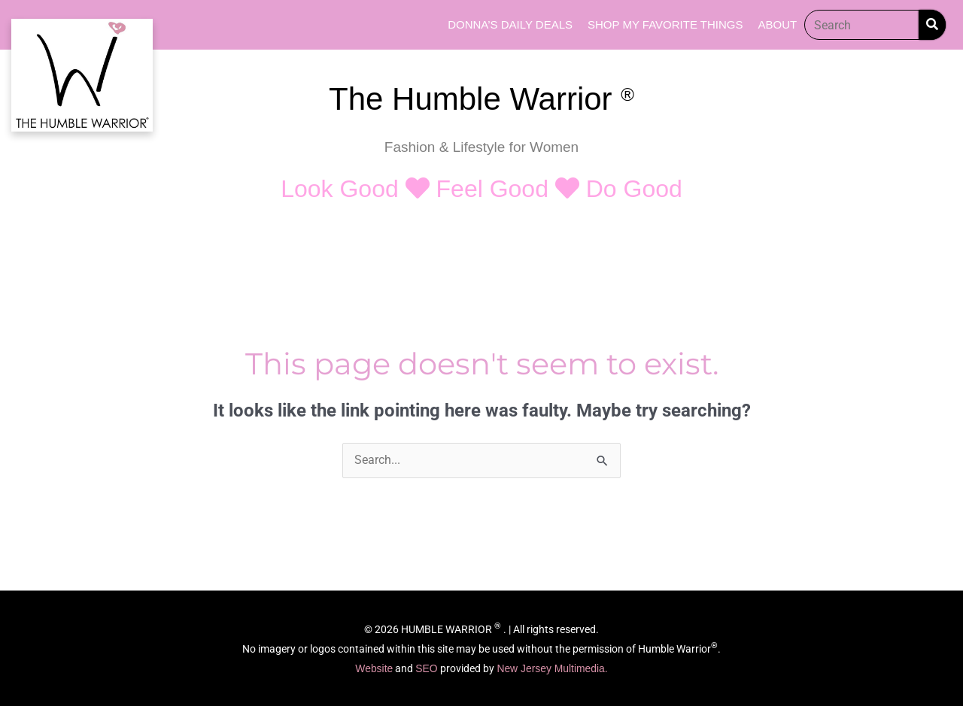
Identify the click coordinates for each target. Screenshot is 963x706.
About (777, 24)
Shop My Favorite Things (665, 24)
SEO (427, 668)
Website (373, 668)
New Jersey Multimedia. (553, 668)
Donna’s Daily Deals (510, 24)
